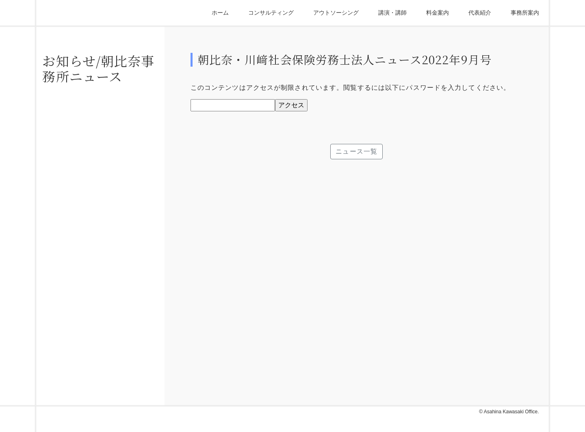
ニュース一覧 (356, 151)
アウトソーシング (336, 12)
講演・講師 (392, 12)
